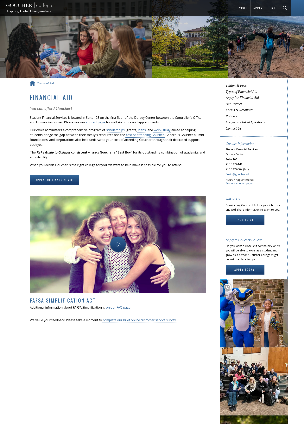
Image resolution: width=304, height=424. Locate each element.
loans (142, 130)
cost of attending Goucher (145, 135)
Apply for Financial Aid (54, 180)
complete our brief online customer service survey (139, 320)
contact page (95, 122)
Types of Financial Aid (241, 92)
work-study (162, 130)
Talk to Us (245, 219)
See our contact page (239, 183)
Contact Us (234, 128)
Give (272, 8)
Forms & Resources (239, 110)
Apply (258, 8)
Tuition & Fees (236, 85)
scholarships (115, 130)
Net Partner (234, 104)
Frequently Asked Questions (245, 122)
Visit (243, 8)
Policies (231, 116)
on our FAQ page (118, 307)
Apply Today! (245, 269)
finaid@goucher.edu (238, 174)
